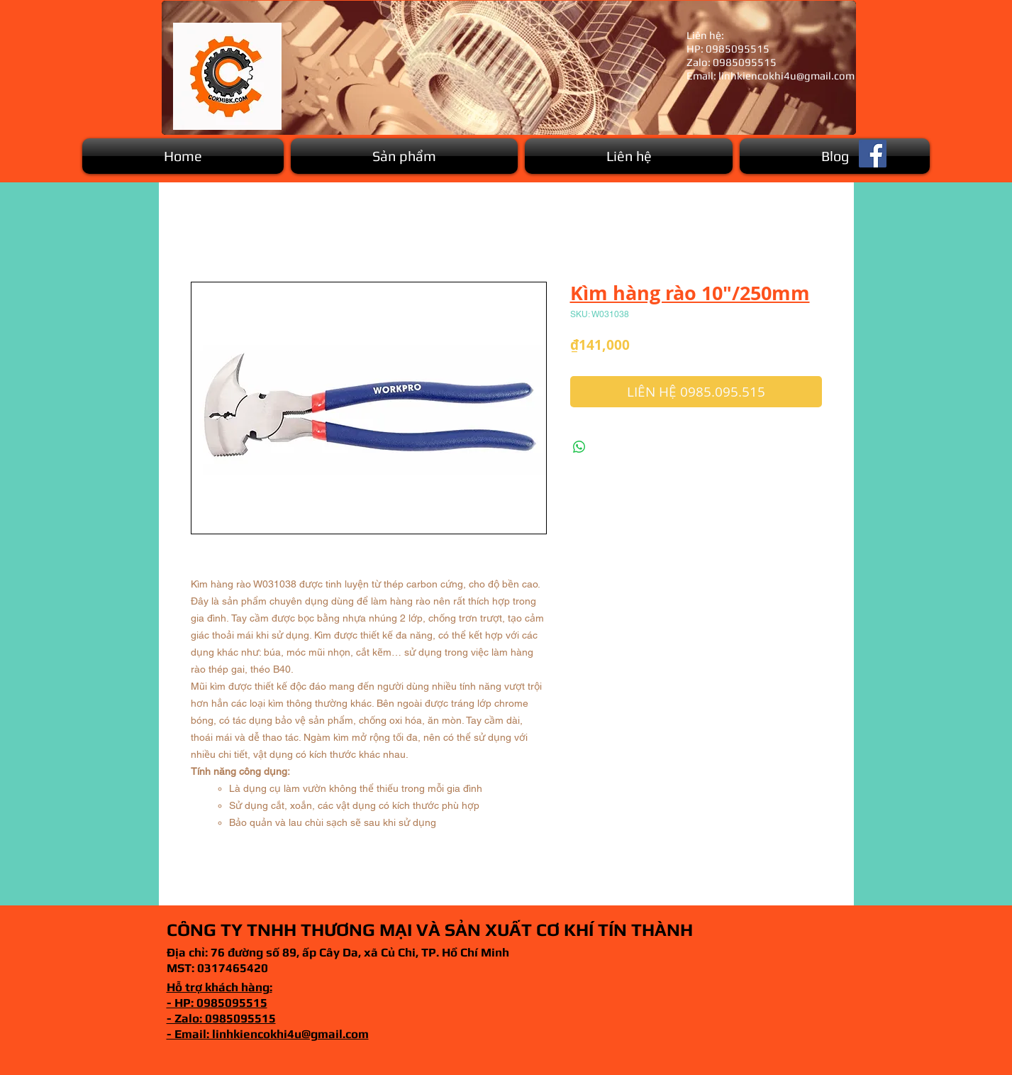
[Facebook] (872, 153)
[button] (404, 156)
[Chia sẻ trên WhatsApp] (579, 447)
